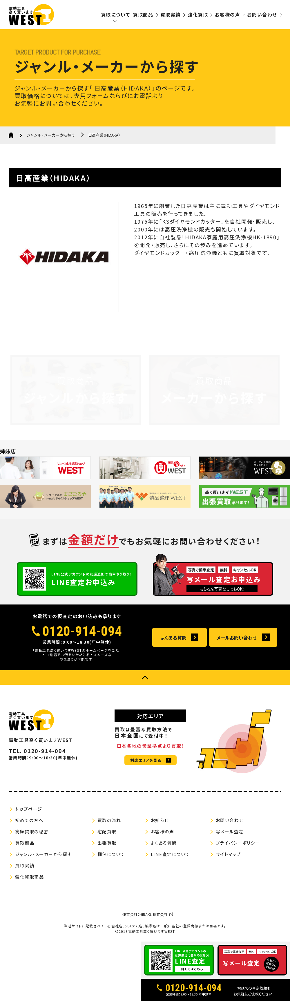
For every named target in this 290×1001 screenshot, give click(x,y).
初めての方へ (29, 820)
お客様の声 (227, 14)
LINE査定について (170, 854)
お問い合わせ (262, 14)
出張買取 (107, 843)
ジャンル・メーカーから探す (51, 135)
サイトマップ (228, 854)
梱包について (111, 854)
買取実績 (170, 14)
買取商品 (143, 14)
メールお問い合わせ (237, 637)
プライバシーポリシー (238, 843)
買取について (115, 14)
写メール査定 (230, 831)
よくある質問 (173, 637)
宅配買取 (107, 831)
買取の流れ (109, 820)
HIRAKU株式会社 (153, 914)
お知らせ (160, 820)
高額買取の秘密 (31, 831)
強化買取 (198, 14)
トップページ (28, 809)
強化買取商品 (29, 877)
